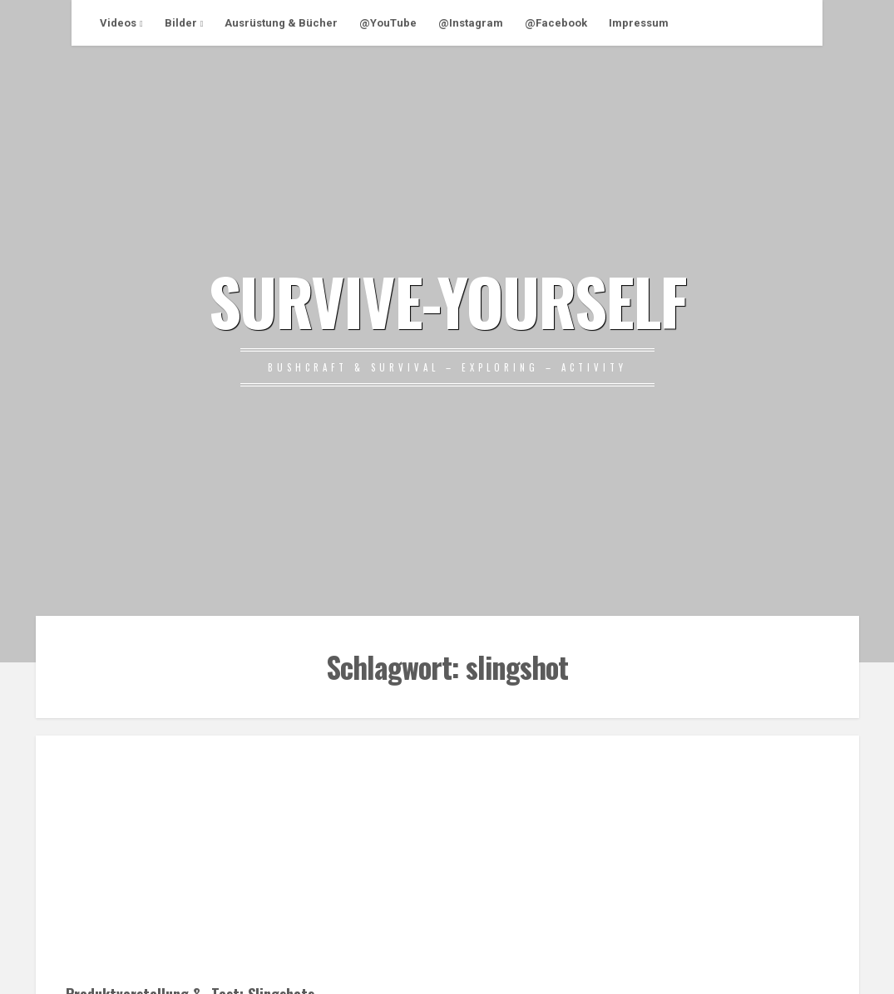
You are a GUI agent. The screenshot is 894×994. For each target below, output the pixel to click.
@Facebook (556, 23)
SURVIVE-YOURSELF (447, 300)
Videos (118, 23)
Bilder (181, 23)
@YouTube (388, 23)
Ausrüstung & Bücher (281, 23)
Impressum (639, 23)
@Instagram (470, 23)
